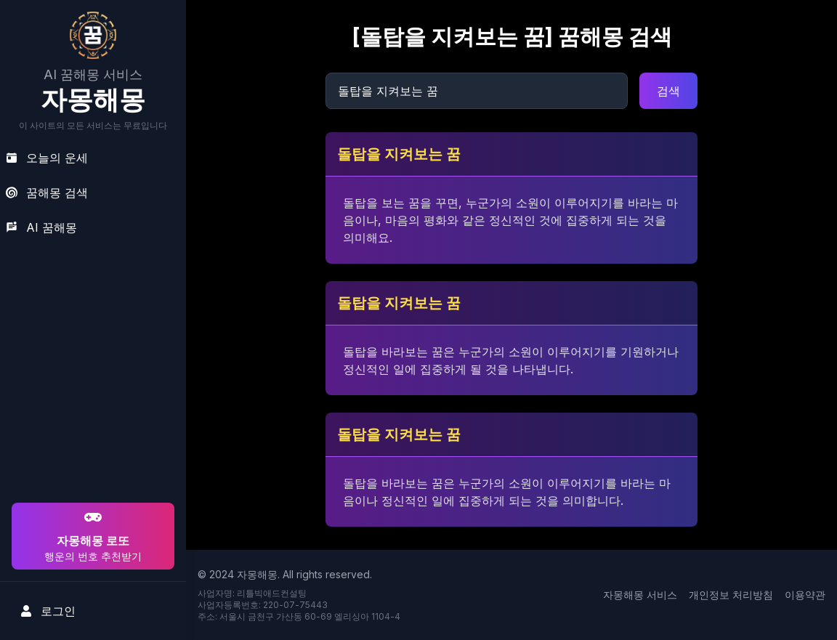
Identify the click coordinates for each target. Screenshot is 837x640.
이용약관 (805, 594)
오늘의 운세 (47, 157)
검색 (668, 91)
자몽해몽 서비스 (640, 594)
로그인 (48, 611)
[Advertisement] (91, 406)
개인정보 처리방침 (731, 594)
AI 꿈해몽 (41, 227)
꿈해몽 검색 (47, 192)
